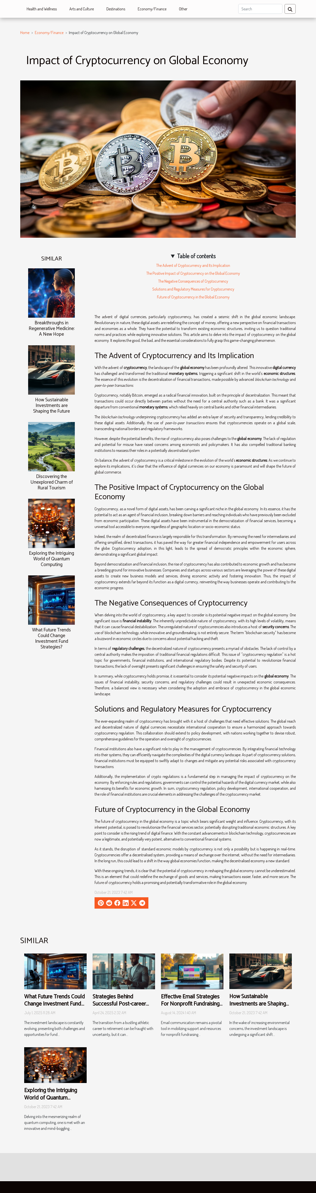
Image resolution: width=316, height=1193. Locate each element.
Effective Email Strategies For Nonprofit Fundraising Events (190, 1004)
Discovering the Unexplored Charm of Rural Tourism (51, 482)
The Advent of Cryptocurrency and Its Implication (193, 265)
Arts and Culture (81, 8)
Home (24, 32)
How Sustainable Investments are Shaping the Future (51, 405)
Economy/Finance (152, 8)
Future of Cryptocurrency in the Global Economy (193, 296)
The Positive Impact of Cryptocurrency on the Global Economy (193, 273)
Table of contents (196, 256)
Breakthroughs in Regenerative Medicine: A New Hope (52, 328)
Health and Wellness (42, 8)
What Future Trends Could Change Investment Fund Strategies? (51, 638)
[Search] (260, 9)
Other (183, 8)
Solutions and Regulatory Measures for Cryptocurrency (193, 289)
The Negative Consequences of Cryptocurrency (193, 281)
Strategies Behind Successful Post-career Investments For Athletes (122, 1004)
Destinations (115, 8)
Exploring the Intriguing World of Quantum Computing (51, 559)
